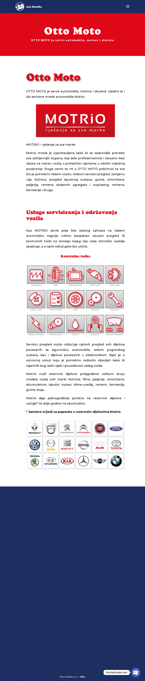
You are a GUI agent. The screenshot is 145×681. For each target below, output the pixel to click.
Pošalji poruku (58, 653)
